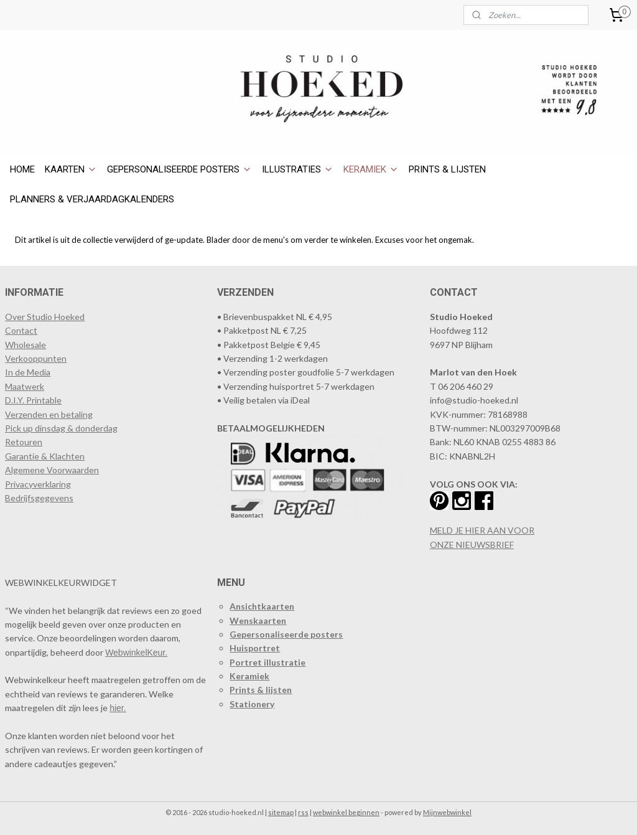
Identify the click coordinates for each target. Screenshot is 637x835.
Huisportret (255, 648)
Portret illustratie (267, 662)
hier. (117, 708)
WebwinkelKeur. (136, 653)
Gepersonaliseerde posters (286, 634)
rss (303, 812)
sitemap (281, 812)
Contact (21, 330)
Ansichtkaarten (262, 606)
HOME (22, 169)
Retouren (23, 441)
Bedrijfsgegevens (39, 498)
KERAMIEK (371, 169)
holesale (30, 344)
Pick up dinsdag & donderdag (61, 428)
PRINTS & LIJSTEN (447, 169)
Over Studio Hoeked (45, 316)
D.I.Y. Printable (33, 400)
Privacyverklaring (38, 484)
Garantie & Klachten (45, 456)
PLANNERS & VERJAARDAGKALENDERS (92, 199)
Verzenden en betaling (49, 414)
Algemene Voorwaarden (52, 470)
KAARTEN (71, 169)
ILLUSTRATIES (297, 169)
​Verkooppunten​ (36, 358)
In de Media (27, 372)
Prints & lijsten (261, 689)
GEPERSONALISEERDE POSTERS (179, 169)
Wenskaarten (258, 620)
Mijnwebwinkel (447, 812)
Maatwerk (24, 386)
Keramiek (249, 676)
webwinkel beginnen (346, 812)
